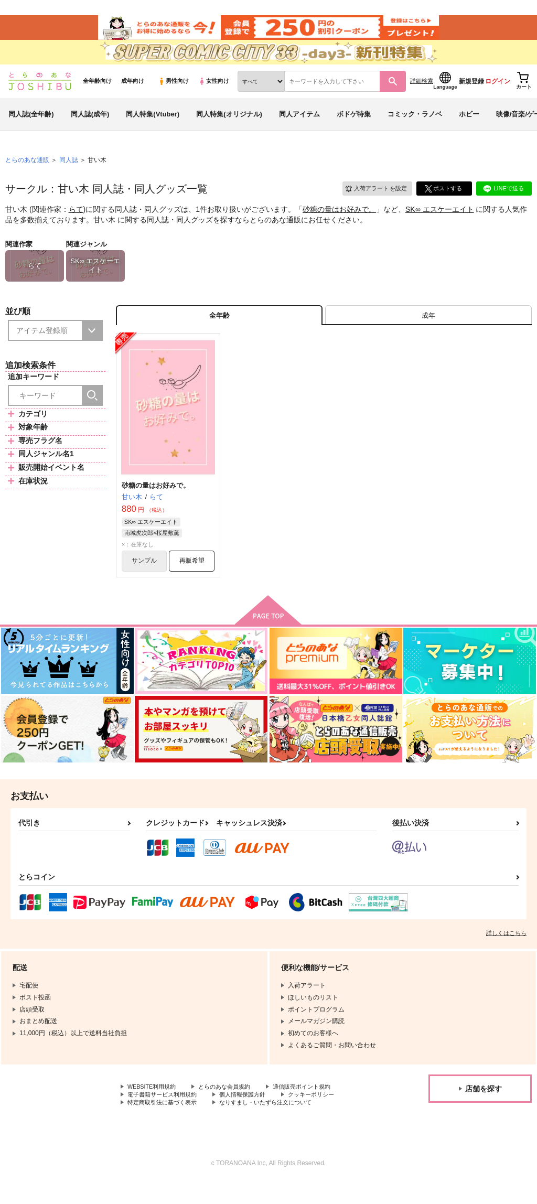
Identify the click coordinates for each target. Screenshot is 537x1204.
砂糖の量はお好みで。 (339, 223)
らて (76, 223)
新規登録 (471, 95)
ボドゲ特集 (354, 128)
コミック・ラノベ (415, 128)
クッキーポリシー (323, 1115)
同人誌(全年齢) (31, 128)
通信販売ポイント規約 (314, 1106)
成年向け (132, 95)
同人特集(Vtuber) (152, 128)
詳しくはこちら (506, 952)
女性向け (213, 95)
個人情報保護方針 (250, 1115)
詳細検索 (421, 95)
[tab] (428, 331)
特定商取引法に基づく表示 (165, 1123)
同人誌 (68, 173)
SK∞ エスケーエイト (439, 223)
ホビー (469, 128)
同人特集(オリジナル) (229, 128)
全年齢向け (97, 95)
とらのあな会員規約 (231, 1106)
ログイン (497, 95)
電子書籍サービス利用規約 (165, 1115)
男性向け (173, 95)
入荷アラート (372, 201)
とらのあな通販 (27, 173)
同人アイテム (299, 128)
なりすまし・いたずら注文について (275, 1123)
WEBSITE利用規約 (154, 1106)
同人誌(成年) (90, 128)
